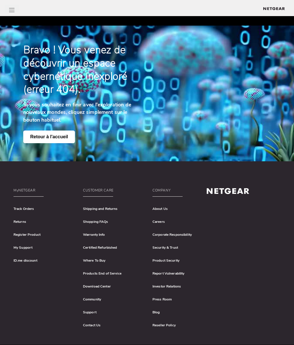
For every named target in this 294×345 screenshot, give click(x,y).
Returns (19, 222)
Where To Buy (94, 260)
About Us (160, 209)
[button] (44, 192)
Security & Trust (165, 248)
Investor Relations (166, 286)
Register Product (26, 235)
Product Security (165, 260)
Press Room (162, 299)
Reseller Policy (164, 325)
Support (89, 312)
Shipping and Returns (100, 209)
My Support (22, 248)
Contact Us (91, 325)
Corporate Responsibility (172, 235)
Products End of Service (102, 273)
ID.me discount (25, 260)
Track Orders (23, 209)
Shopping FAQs (95, 222)
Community (92, 299)
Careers (158, 222)
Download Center (97, 286)
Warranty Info (94, 235)
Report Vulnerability (168, 273)
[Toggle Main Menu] (12, 8)
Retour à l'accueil (49, 136)
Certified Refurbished (100, 248)
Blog (156, 312)
